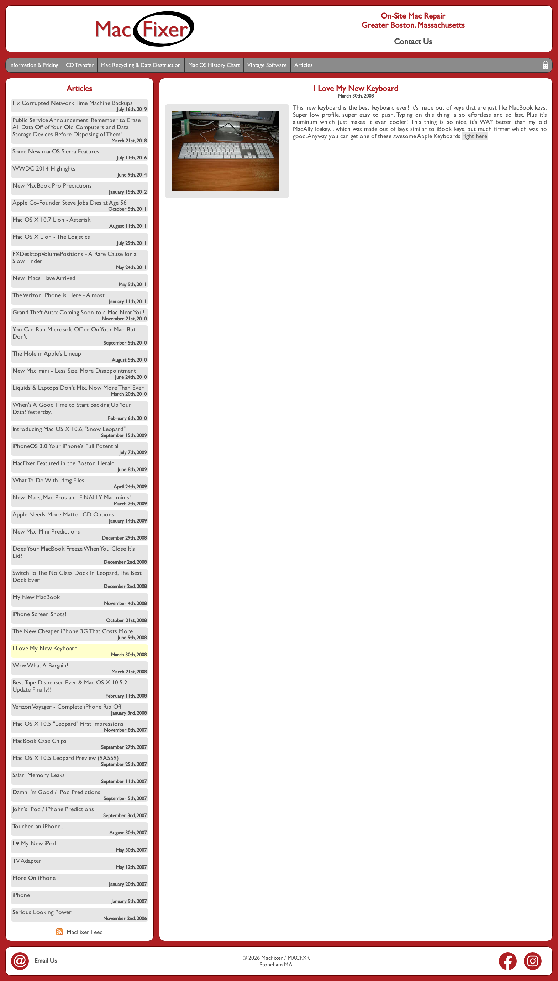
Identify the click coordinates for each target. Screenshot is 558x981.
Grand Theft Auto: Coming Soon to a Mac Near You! (79, 315)
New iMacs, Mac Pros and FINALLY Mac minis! (79, 500)
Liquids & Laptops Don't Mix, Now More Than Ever (79, 390)
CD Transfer (80, 65)
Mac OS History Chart (214, 65)
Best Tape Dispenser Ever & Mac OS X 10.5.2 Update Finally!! (79, 689)
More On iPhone (79, 880)
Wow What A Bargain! (79, 668)
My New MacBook (79, 599)
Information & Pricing (33, 65)
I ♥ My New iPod (79, 846)
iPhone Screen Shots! (79, 616)
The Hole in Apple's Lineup (79, 356)
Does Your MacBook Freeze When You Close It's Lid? (79, 555)
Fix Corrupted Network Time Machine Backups (79, 105)
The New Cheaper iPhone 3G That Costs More (79, 634)
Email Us (34, 960)
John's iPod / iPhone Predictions (79, 812)
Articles (303, 65)
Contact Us (413, 41)
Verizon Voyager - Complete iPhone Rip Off (79, 709)
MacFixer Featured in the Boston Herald (79, 466)
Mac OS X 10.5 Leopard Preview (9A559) (79, 760)
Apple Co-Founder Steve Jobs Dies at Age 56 (79, 205)
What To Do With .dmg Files (79, 483)
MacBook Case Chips (79, 743)
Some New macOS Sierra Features (79, 154)
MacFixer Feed (79, 931)
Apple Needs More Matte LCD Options (79, 517)
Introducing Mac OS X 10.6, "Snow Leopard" (79, 431)
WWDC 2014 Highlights (79, 171)
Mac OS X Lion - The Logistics (79, 239)
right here (474, 136)
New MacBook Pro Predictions (79, 188)
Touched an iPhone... (79, 829)
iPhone (79, 897)
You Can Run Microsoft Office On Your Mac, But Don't (79, 336)
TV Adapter (79, 863)
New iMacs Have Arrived (79, 280)
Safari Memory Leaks (79, 777)
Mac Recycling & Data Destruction (141, 65)
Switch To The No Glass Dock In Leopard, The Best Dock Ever (79, 579)
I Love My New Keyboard (79, 651)
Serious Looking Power (79, 914)
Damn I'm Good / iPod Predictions (79, 794)
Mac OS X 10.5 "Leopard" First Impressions (79, 726)
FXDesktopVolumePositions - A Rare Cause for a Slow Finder (79, 260)
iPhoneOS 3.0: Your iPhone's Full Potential (79, 448)
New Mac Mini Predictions (79, 534)
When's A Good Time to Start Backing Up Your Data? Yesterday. (79, 411)
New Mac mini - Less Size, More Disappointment (79, 373)
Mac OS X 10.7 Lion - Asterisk (79, 222)
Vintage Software (267, 65)
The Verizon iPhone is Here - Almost (79, 298)
